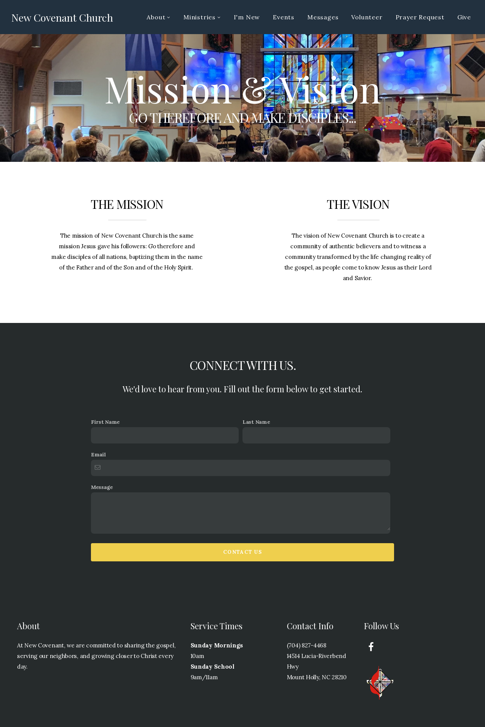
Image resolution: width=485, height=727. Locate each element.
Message (102, 487)
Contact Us (242, 552)
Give (464, 17)
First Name (105, 421)
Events (283, 17)
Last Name (256, 421)
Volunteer (366, 17)
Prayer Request (420, 17)
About (159, 17)
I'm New (247, 17)
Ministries (202, 17)
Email (98, 454)
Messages (322, 17)
